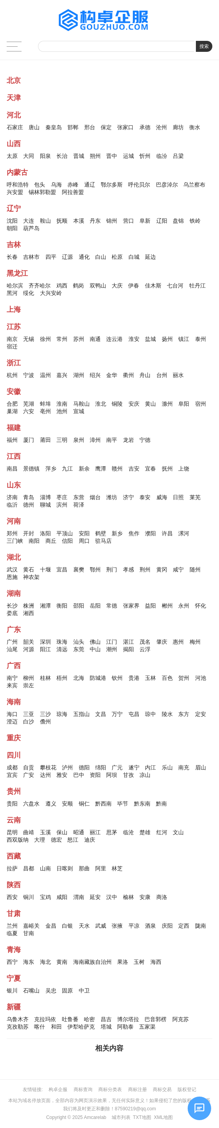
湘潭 (45, 605)
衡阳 (61, 605)
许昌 (167, 533)
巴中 (78, 775)
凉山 (144, 775)
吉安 (134, 468)
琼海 (61, 714)
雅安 (61, 775)
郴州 (167, 605)
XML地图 (163, 1117)
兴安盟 (15, 192)
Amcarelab (95, 1117)
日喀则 (64, 868)
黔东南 (142, 803)
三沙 (45, 714)
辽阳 (161, 221)
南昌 (12, 468)
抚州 (167, 468)
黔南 (161, 803)
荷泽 (78, 505)
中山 (95, 649)
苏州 (78, 339)
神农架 (31, 577)
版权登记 (186, 1089)
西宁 (12, 962)
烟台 (95, 497)
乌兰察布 (194, 184)
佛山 (95, 642)
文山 (178, 832)
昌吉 (106, 1019)
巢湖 (12, 411)
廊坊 (178, 127)
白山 (100, 257)
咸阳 (61, 897)
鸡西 (61, 285)
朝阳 (12, 228)
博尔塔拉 (128, 1019)
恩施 (12, 577)
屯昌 (134, 714)
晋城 (78, 156)
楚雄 (144, 832)
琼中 (150, 714)
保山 (61, 832)
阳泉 (45, 156)
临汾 (161, 156)
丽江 (95, 832)
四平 (50, 257)
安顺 (67, 803)
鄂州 (95, 569)
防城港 (98, 678)
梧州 (61, 678)
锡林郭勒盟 (42, 192)
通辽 (89, 184)
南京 (12, 339)
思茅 (111, 832)
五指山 (81, 714)
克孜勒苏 (18, 1027)
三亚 (28, 714)
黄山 (150, 404)
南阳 (34, 541)
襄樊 (78, 569)
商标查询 (83, 1089)
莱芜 (195, 497)
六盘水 (31, 803)
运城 (128, 156)
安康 (144, 897)
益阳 (150, 605)
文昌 (100, 714)
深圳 (45, 642)
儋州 (45, 721)
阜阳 (183, 404)
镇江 (183, 339)
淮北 (100, 404)
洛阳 (45, 533)
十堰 (45, 569)
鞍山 (45, 221)
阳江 (45, 649)
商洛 (161, 897)
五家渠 (147, 1027)
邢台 (89, 127)
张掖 (117, 926)
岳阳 (95, 605)
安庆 (134, 404)
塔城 (106, 1027)
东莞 (78, 649)
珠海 (61, 642)
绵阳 (100, 767)
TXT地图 (142, 1117)
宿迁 (12, 346)
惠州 (178, 642)
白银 (67, 926)
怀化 (200, 605)
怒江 (72, 840)
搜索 (204, 46)
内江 (150, 767)
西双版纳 (18, 840)
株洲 (28, 605)
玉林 (150, 678)
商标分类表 (110, 1089)
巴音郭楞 (156, 1019)
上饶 (183, 468)
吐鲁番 (70, 1019)
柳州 (28, 678)
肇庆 (161, 642)
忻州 (144, 156)
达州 (45, 775)
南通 (95, 339)
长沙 (12, 605)
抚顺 (61, 221)
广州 (12, 642)
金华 (111, 375)
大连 (28, 221)
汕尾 (12, 649)
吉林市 (31, 257)
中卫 (84, 990)
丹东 (95, 221)
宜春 (150, 468)
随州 (195, 569)
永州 (183, 605)
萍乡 (50, 468)
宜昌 (61, 569)
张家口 (125, 127)
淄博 (45, 497)
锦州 (111, 221)
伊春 (133, 285)
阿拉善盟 (73, 192)
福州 (12, 440)
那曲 (84, 868)
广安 (28, 775)
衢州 (128, 375)
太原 (12, 156)
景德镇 (31, 468)
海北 (45, 962)
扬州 (167, 339)
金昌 (50, 926)
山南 (45, 868)
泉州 (78, 440)
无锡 (28, 339)
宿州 (200, 404)
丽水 (178, 375)
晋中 (111, 156)
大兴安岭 (51, 293)
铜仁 (84, 803)
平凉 (134, 926)
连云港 (114, 339)
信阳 (67, 541)
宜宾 (12, 775)
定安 (200, 714)
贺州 (183, 678)
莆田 (45, 440)
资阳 (95, 775)
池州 (61, 411)
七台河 (175, 285)
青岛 (28, 497)
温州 (45, 375)
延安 (95, 897)
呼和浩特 (18, 184)
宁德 (144, 440)
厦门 (28, 440)
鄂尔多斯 (112, 184)
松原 (117, 257)
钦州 (117, 678)
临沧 (128, 832)
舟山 (144, 375)
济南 (12, 497)
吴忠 (50, 990)
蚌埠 (45, 404)
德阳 (84, 767)
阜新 (144, 221)
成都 (12, 767)
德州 (28, 505)
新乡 (117, 533)
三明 (61, 440)
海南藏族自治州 (92, 962)
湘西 (28, 613)
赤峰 (72, 184)
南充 (183, 767)
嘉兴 (61, 375)
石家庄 (15, 127)
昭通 (78, 832)
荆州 (144, 569)
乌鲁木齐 (18, 1019)
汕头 (78, 642)
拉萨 (12, 868)
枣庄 (61, 497)
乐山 (167, 767)
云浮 (144, 649)
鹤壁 (100, 533)
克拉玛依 (45, 1019)
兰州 (12, 926)
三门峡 (15, 541)
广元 (117, 767)
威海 (161, 497)
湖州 (78, 375)
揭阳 (128, 649)
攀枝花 (48, 767)
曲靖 (28, 832)
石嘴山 (31, 990)
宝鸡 (45, 897)
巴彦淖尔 (167, 184)
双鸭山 (98, 285)
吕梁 (178, 156)
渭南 (78, 897)
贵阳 (12, 803)
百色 (167, 678)
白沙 (28, 721)
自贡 (28, 767)
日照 (178, 497)
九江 (67, 468)
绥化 (28, 293)
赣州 (117, 468)
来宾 (12, 685)
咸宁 (178, 569)
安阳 (84, 533)
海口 (12, 714)
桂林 (45, 678)
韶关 (28, 642)
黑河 (12, 293)
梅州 (195, 642)
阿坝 (111, 775)
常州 (61, 339)
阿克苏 (180, 1019)
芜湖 (28, 404)
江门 (111, 642)
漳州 (95, 440)
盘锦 (178, 221)
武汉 (12, 569)
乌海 (56, 184)
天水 (84, 926)
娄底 (12, 613)
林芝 (117, 868)
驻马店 (103, 541)
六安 (28, 411)
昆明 (12, 832)
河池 (200, 678)
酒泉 (150, 926)
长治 (61, 156)
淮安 (134, 339)
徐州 (45, 339)
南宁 (12, 678)
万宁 (117, 714)
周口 (84, 541)
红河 (161, 832)
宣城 (78, 411)
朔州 (95, 156)
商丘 (50, 541)
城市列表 (121, 1117)
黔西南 (103, 803)
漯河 (183, 533)
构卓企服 (58, 1089)
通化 (84, 257)
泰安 (144, 497)
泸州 (67, 767)
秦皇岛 (53, 127)
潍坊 (111, 497)
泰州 (200, 339)
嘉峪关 (31, 926)
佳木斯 (153, 285)
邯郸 (72, 127)
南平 (111, 440)
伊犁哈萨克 (81, 1027)
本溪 (78, 221)
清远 (61, 649)
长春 (12, 257)
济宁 (128, 497)
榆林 (128, 897)
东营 (78, 497)
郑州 (12, 533)
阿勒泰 (125, 1027)
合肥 (12, 404)
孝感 (128, 569)
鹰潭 (100, 468)
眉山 (200, 767)
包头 (39, 184)
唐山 (34, 127)
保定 (106, 127)
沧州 (161, 127)
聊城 (45, 505)
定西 (183, 926)
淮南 (61, 404)
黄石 (28, 569)
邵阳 (78, 605)
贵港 (134, 678)
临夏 (12, 933)
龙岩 (128, 440)
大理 (39, 840)
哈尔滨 (15, 285)
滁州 (167, 404)
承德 (144, 127)
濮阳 (150, 533)
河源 (28, 649)
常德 (111, 605)
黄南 (61, 962)
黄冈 (161, 569)
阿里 (100, 868)
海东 (28, 962)
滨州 (61, 505)
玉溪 (45, 832)
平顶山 (64, 533)
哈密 (89, 1019)
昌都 (28, 868)
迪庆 (89, 840)
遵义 (50, 803)
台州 (161, 375)
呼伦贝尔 (139, 184)
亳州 (45, 411)
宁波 (28, 375)
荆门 (111, 569)
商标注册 (137, 1089)
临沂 (12, 505)
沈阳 (12, 221)
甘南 (28, 933)
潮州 (111, 649)
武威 (100, 926)
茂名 (144, 642)
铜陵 (117, 404)
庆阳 (167, 926)
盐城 (150, 339)
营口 (128, 221)
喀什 (39, 1027)
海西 (155, 962)
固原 (67, 990)
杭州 (12, 375)
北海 (78, 678)
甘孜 (128, 775)
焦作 (134, 533)
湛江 (128, 642)
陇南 (200, 926)
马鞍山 (81, 404)
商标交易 (162, 1089)
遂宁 (134, 767)
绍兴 (95, 375)
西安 (12, 897)
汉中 (111, 897)
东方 (183, 714)
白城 (134, 257)
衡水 (194, 127)
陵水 (167, 714)
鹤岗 (78, 285)
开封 (28, 533)
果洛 (122, 962)
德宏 (56, 840)
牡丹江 (197, 285)
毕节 (122, 803)
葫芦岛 (31, 228)
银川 (12, 990)
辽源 (67, 257)
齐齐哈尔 (40, 285)
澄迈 (12, 721)
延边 (150, 257)
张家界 (131, 605)
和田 (56, 1027)
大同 (28, 156)
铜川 (28, 897)
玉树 (139, 962)
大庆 (117, 285)
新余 (84, 468)
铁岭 (195, 221)
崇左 (28, 685)
